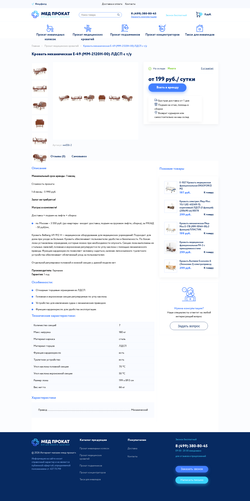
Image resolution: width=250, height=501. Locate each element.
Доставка (132, 448)
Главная (36, 46)
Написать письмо (191, 480)
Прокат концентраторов (93, 472)
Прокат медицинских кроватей (61, 46)
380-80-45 (143, 13)
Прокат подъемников (91, 465)
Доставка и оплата (112, 4)
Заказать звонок (192, 469)
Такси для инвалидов (90, 479)
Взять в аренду (167, 87)
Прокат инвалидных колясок (94, 448)
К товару (208, 192)
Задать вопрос (189, 326)
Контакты (130, 4)
